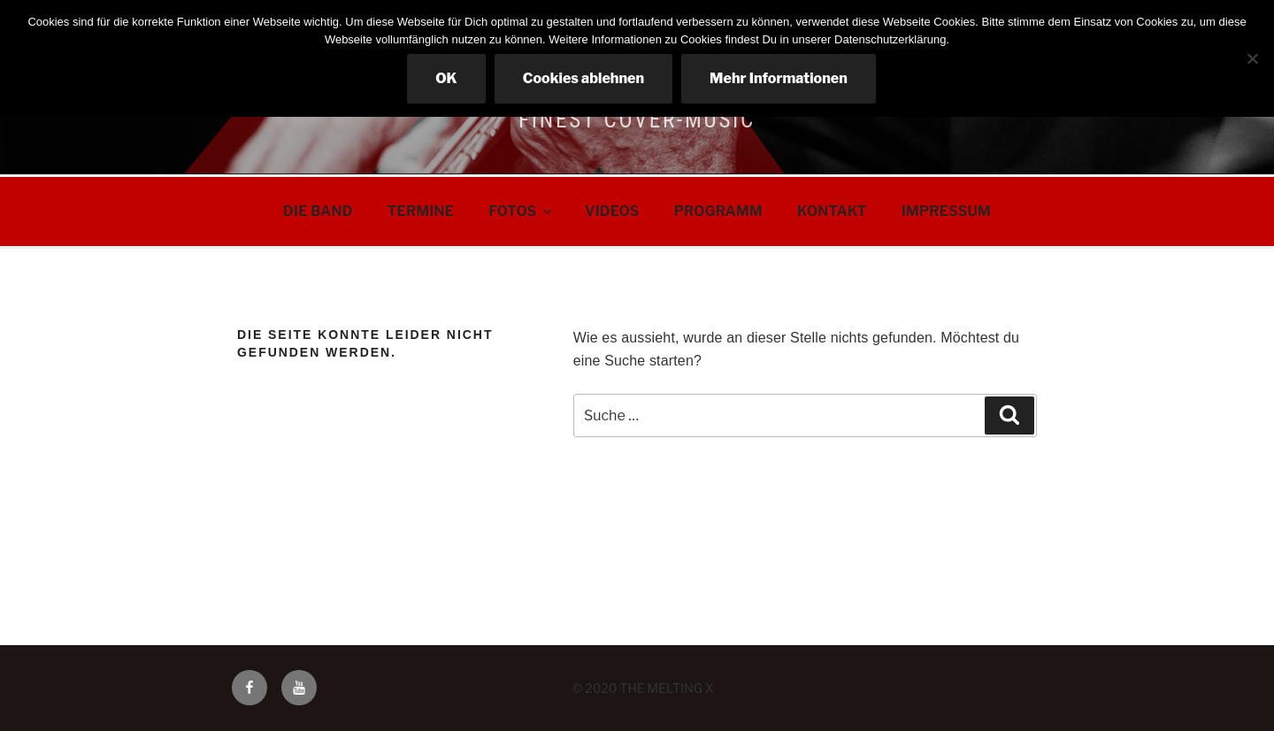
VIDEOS (612, 211)
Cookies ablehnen (583, 78)
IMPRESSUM (946, 211)
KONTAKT (832, 211)
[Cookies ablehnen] (1252, 58)
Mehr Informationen (779, 78)
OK (446, 78)
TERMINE (421, 211)
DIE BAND (318, 211)
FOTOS (521, 211)
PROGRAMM (718, 211)
